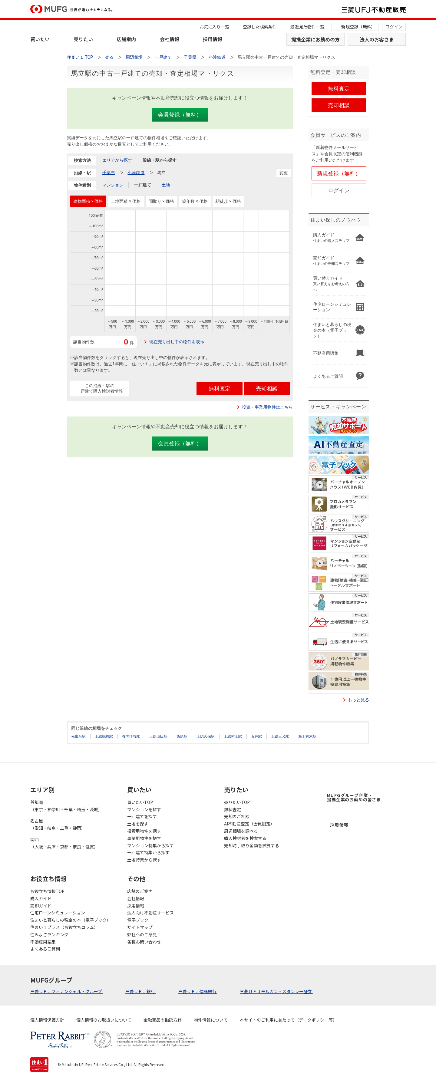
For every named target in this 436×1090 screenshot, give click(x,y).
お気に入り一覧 (214, 27)
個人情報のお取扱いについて (103, 1020)
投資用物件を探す (144, 831)
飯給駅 (182, 736)
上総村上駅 (233, 736)
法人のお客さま (377, 39)
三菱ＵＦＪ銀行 (140, 991)
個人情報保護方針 (47, 1020)
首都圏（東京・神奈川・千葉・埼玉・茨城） (66, 805)
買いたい (40, 39)
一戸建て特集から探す (148, 852)
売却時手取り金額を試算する (251, 845)
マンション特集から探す (150, 845)
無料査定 (232, 809)
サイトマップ (140, 927)
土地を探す (137, 824)
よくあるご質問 (45, 949)
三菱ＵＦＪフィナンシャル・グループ (66, 991)
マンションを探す (144, 809)
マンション (113, 185)
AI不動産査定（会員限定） (249, 824)
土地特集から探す (144, 860)
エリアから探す (117, 160)
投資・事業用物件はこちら (267, 407)
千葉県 (108, 172)
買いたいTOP (140, 802)
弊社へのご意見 (142, 934)
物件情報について (211, 1020)
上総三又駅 (280, 736)
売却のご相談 (236, 816)
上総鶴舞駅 (104, 736)
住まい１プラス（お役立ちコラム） (64, 927)
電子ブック (137, 920)
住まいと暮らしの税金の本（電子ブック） (70, 920)
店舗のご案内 (140, 891)
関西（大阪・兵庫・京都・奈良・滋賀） (64, 843)
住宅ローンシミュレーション (57, 913)
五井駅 (256, 736)
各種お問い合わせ (144, 942)
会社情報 (169, 39)
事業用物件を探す (144, 838)
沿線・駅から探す (160, 160)
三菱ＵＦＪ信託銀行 (197, 991)
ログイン (393, 27)
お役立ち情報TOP (47, 891)
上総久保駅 (206, 736)
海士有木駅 (307, 736)
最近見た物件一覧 (307, 27)
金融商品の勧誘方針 (163, 1020)
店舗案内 (126, 39)
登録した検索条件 (260, 27)
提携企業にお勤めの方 (315, 39)
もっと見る (358, 699)
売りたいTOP (237, 802)
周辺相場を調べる (241, 831)
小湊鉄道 (135, 172)
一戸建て (142, 185)
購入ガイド (40, 898)
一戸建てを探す (142, 816)
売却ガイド (40, 906)
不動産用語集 (43, 942)
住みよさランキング (49, 934)
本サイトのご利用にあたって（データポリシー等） (288, 1020)
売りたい (83, 39)
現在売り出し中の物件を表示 (176, 341)
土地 (166, 185)
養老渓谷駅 (131, 736)
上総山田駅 (158, 736)
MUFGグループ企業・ (354, 797)
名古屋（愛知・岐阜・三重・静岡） (57, 824)
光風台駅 (78, 736)
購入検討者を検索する (245, 838)
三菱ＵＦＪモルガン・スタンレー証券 (276, 991)
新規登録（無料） (358, 27)
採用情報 (212, 39)
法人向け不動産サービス (150, 913)
